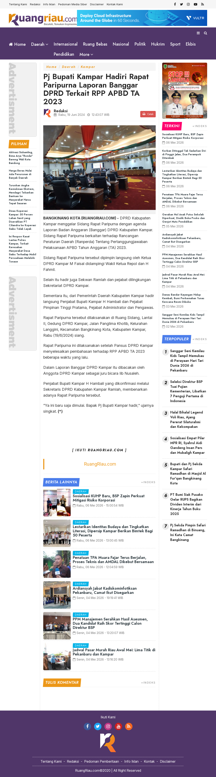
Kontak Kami (115, 4)
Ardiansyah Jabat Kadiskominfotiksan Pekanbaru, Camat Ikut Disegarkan (105, 590)
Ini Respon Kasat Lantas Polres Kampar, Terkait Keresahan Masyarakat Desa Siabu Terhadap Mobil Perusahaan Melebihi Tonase (22, 248)
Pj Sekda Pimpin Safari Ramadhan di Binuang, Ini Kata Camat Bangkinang (188, 532)
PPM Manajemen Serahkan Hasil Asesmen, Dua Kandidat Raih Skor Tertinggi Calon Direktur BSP (110, 623)
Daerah (69, 66)
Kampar (88, 66)
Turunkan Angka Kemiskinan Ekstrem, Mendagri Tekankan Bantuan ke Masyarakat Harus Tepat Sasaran (21, 194)
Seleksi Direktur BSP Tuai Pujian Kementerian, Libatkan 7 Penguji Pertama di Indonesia (188, 391)
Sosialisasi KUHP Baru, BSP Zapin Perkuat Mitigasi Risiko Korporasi (108, 498)
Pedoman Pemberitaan (101, 761)
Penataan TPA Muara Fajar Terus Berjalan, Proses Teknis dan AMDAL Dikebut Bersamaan (113, 559)
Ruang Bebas (95, 44)
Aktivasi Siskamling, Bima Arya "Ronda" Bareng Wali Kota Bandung (21, 157)
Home (17, 44)
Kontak (149, 761)
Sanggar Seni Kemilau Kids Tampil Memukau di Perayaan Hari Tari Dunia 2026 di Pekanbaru (183, 318)
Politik (140, 44)
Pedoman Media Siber (72, 4)
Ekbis (191, 44)
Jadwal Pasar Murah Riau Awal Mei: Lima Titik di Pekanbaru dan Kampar (114, 652)
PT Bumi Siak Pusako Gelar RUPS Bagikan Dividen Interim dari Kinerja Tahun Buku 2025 (186, 504)
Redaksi (35, 4)
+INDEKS (148, 482)
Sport (175, 44)
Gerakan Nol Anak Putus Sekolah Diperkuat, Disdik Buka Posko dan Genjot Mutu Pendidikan (183, 217)
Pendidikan (64, 54)
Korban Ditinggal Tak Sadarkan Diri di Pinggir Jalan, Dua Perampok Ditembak (184, 154)
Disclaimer (97, 4)
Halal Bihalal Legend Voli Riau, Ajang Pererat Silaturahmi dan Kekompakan (186, 419)
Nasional (121, 44)
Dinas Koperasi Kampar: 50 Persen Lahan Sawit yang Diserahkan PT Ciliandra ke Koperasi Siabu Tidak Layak (22, 220)
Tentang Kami (18, 4)
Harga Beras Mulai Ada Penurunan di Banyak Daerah (20, 174)
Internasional (66, 44)
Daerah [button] (38, 44)
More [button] (84, 54)
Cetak (148, 114)
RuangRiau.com (100, 463)
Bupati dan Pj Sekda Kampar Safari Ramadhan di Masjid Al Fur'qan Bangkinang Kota (188, 473)
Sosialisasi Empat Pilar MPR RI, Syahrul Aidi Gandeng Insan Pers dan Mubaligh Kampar (187, 445)
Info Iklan (49, 4)
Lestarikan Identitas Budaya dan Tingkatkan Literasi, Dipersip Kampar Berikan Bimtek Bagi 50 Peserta (113, 531)
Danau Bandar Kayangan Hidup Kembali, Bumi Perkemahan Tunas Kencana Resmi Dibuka (183, 298)
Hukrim (158, 44)
